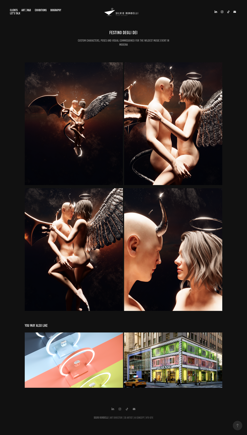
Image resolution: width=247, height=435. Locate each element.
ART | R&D (26, 10)
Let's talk (15, 13)
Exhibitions (41, 10)
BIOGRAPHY (55, 10)
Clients (14, 10)
